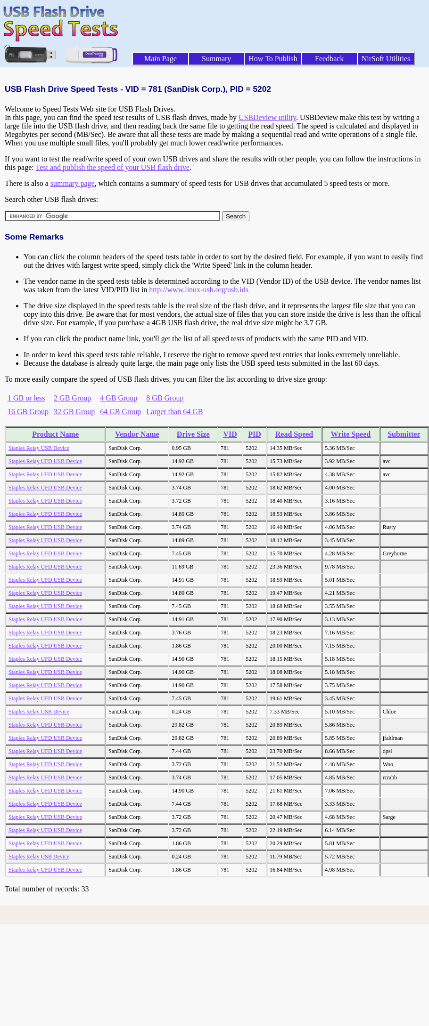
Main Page (160, 59)
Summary (216, 59)
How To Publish (272, 59)
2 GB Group (72, 398)
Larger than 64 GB (174, 412)
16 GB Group (28, 412)
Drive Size (193, 434)
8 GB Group (164, 398)
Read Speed (294, 434)
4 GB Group (118, 398)
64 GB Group (120, 412)
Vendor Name (137, 434)
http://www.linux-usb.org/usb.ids (198, 290)
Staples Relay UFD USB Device (45, 461)
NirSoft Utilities (386, 59)
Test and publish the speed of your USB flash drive (112, 167)
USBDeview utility (267, 117)
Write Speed (351, 434)
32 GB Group (74, 412)
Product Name (55, 434)
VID (230, 434)
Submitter (404, 434)
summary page (72, 183)
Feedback (329, 59)
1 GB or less (26, 398)
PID (254, 434)
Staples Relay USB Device (38, 448)
